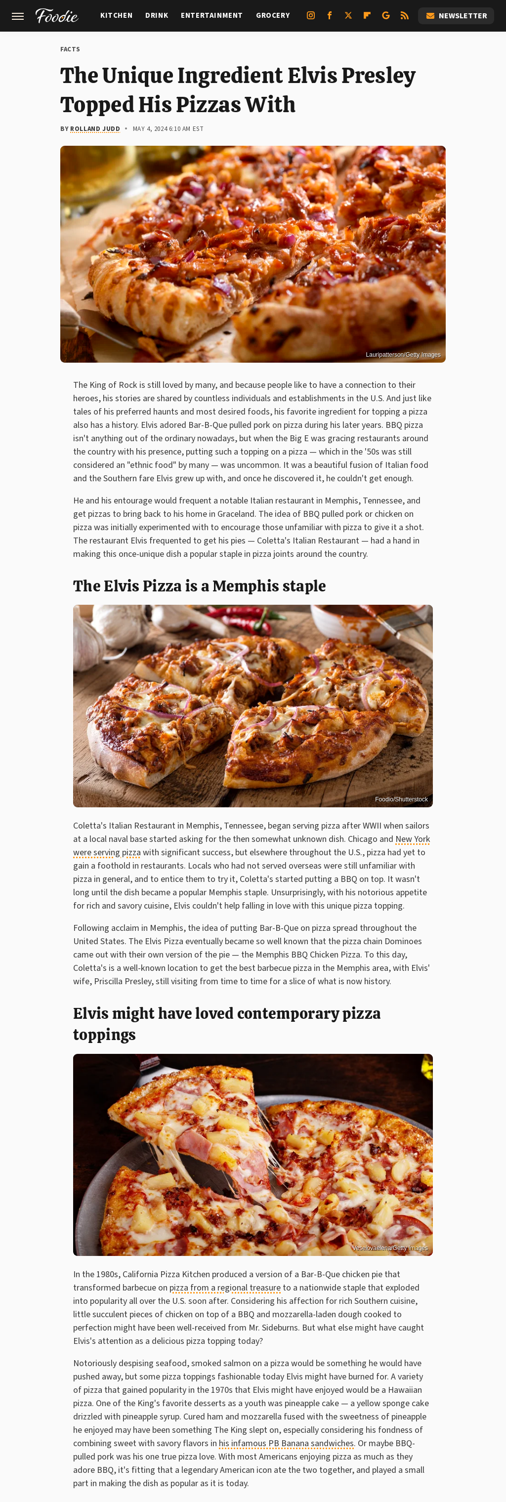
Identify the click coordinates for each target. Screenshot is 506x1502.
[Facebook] (329, 19)
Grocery (273, 15)
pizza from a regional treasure (225, 1288)
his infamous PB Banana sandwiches (286, 1443)
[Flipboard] (367, 19)
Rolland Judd (95, 129)
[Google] (385, 19)
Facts (70, 49)
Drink (156, 15)
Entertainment (212, 15)
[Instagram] (310, 19)
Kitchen (116, 15)
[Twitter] (348, 19)
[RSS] (404, 19)
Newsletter (456, 15)
